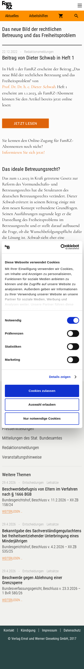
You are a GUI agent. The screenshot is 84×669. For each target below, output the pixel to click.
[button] (80, 5)
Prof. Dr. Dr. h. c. (28, 86)
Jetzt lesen (25, 124)
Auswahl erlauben (42, 404)
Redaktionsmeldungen (39, 52)
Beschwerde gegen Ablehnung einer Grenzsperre (32, 580)
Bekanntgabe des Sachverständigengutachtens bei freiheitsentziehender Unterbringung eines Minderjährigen (41, 535)
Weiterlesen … (12, 511)
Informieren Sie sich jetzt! (23, 152)
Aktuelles (12, 16)
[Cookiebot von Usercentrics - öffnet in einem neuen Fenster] (60, 247)
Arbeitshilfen (38, 16)
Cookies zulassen (42, 391)
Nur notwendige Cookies (42, 418)
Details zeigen (59, 377)
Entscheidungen (33, 483)
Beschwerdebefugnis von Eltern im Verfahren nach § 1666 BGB (40, 492)
